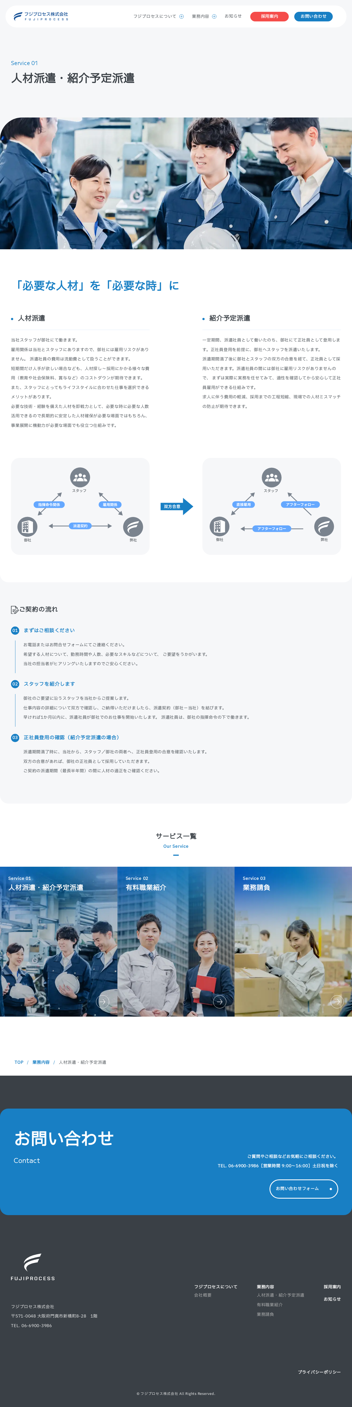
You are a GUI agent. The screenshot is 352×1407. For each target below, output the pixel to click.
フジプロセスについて (158, 16)
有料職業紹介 (270, 1305)
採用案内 (269, 16)
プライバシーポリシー (319, 1372)
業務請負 (265, 1314)
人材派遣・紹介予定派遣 (280, 1295)
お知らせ (233, 16)
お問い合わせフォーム (304, 1189)
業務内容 (204, 16)
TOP (19, 1062)
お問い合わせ (314, 16)
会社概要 (202, 1295)
